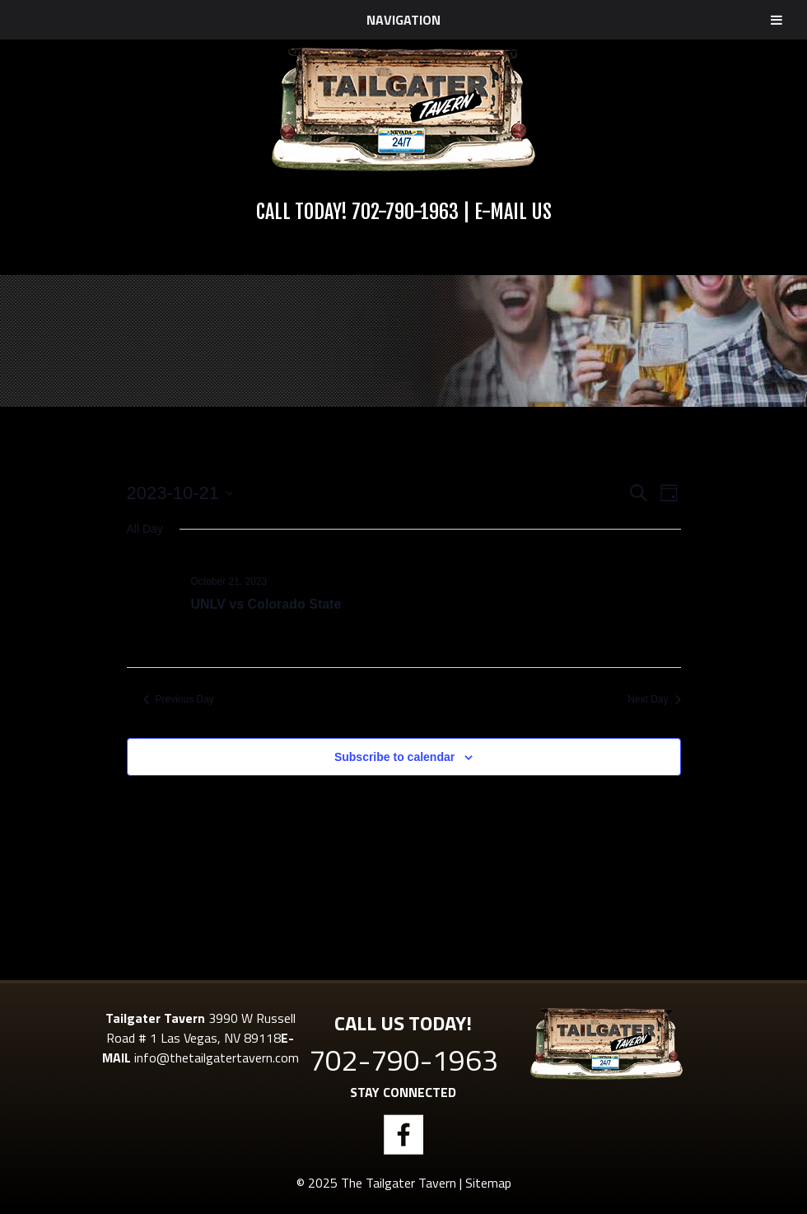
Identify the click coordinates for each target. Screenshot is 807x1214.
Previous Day (178, 699)
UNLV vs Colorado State (266, 604)
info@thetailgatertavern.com (216, 1057)
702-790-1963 (405, 211)
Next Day (653, 699)
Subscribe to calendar (394, 756)
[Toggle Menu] (776, 20)
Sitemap (488, 1183)
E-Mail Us (513, 211)
